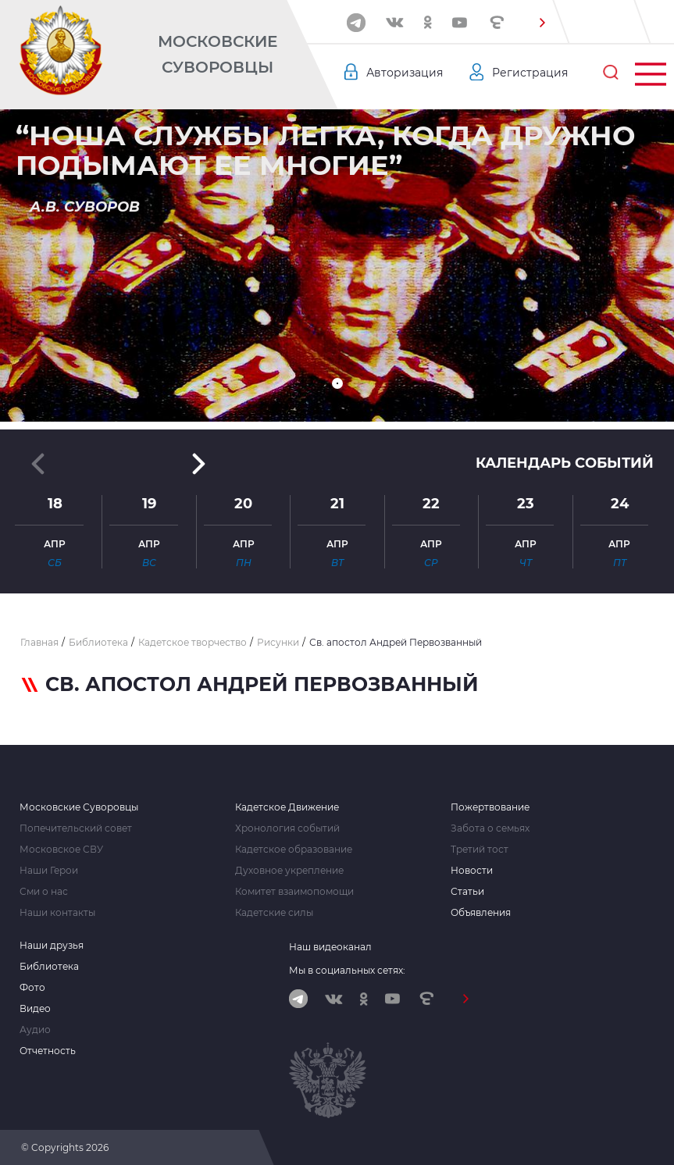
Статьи (467, 891)
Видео (35, 1009)
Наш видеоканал (330, 947)
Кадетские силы (274, 912)
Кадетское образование (293, 849)
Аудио (35, 1030)
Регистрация (530, 73)
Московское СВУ (61, 849)
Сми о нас (44, 891)
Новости (472, 870)
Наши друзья (52, 945)
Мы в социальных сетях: (347, 970)
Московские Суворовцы (217, 54)
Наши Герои (49, 870)
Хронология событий (287, 828)
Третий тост (479, 849)
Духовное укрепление (289, 870)
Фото (32, 987)
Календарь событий (565, 463)
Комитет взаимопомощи (294, 891)
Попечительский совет (76, 828)
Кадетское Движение (287, 807)
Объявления (481, 912)
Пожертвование (490, 807)
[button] (542, 22)
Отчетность (48, 1051)
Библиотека (49, 966)
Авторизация (404, 73)
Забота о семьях (490, 828)
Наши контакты (57, 912)
